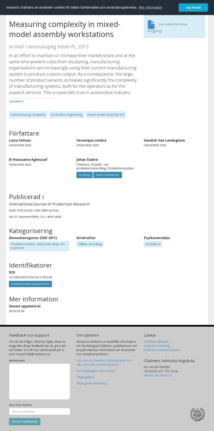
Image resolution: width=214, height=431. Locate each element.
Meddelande (17, 360)
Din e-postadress (20, 405)
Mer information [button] (150, 7)
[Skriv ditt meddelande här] (39, 381)
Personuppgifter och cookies (95, 371)
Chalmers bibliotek (156, 342)
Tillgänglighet (85, 377)
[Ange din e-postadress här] (39, 411)
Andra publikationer (108, 175)
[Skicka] (24, 421)
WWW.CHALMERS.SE (158, 375)
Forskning (84, 175)
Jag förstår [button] (193, 7)
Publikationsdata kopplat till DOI (30, 284)
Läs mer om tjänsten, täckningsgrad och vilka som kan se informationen (103, 362)
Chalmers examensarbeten (162, 350)
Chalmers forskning (157, 346)
